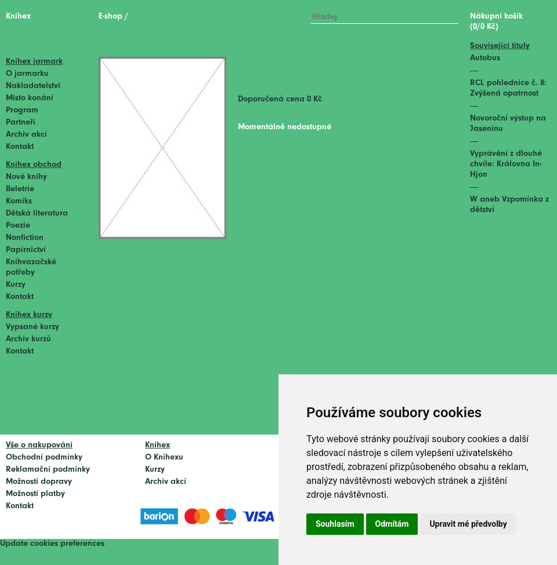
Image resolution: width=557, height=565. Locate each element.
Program (22, 110)
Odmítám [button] (392, 523)
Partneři (20, 122)
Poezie (18, 225)
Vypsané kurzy (32, 327)
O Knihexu (164, 457)
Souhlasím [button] (335, 523)
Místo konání (29, 98)
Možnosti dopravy (39, 482)
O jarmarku (27, 74)
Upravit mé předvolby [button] (468, 523)
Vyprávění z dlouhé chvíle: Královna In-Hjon (506, 164)
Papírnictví (26, 250)
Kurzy (16, 285)
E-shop (110, 16)
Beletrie (20, 189)
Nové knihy (26, 177)
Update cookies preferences (52, 544)
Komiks (19, 201)
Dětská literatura (37, 213)
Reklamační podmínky (48, 469)
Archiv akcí (26, 134)
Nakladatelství (33, 86)
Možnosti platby (35, 494)
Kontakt (20, 147)
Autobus (485, 58)
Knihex (18, 16)
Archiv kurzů (28, 339)
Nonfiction (25, 238)
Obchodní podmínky (44, 457)
